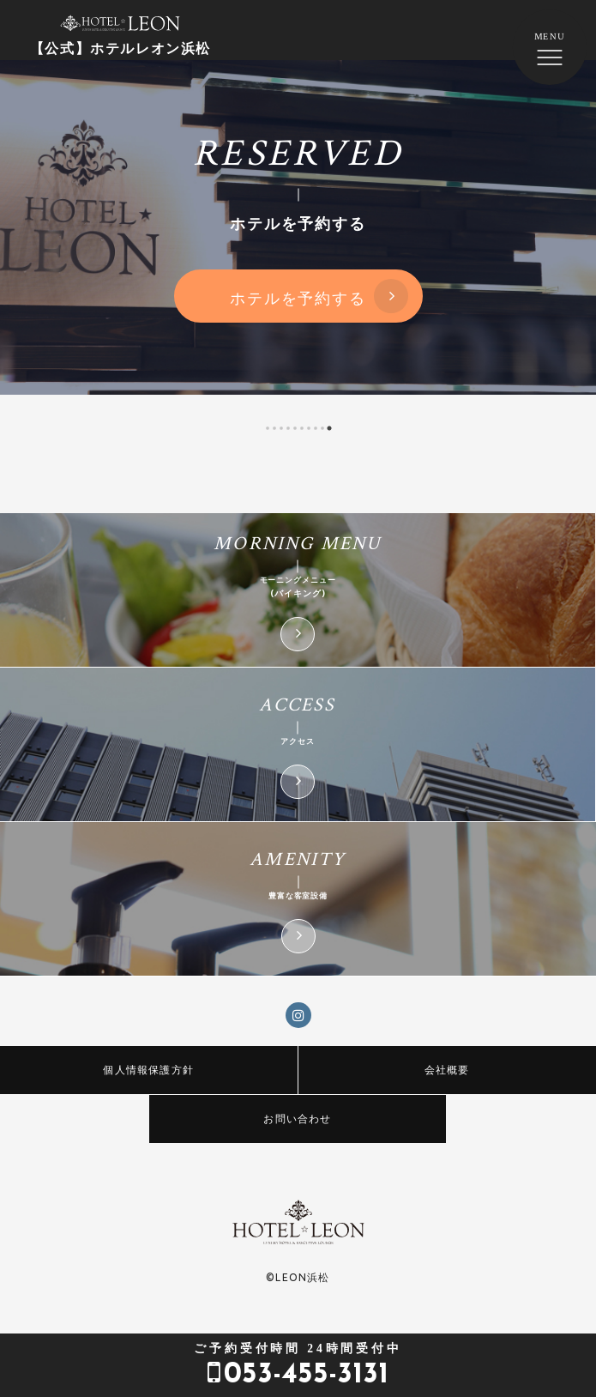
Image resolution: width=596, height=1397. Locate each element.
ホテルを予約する (297, 297)
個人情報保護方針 (148, 1069)
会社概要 (447, 1069)
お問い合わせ (297, 1118)
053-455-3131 (298, 1365)
